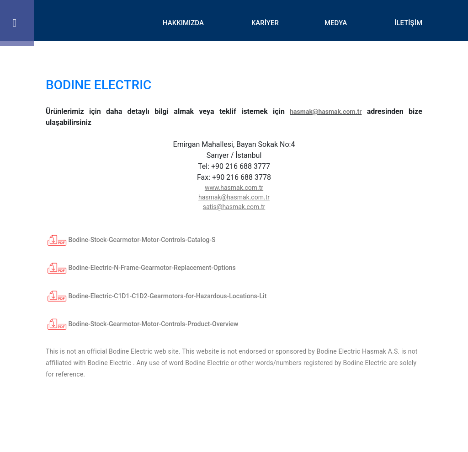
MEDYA (335, 23)
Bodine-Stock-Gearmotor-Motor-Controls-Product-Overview (142, 324)
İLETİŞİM (408, 23)
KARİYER (265, 23)
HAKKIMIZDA (183, 23)
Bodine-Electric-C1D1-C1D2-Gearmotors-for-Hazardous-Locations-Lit (156, 296)
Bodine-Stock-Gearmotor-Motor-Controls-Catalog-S (131, 239)
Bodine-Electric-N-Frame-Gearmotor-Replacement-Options (141, 267)
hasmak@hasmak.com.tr (326, 111)
